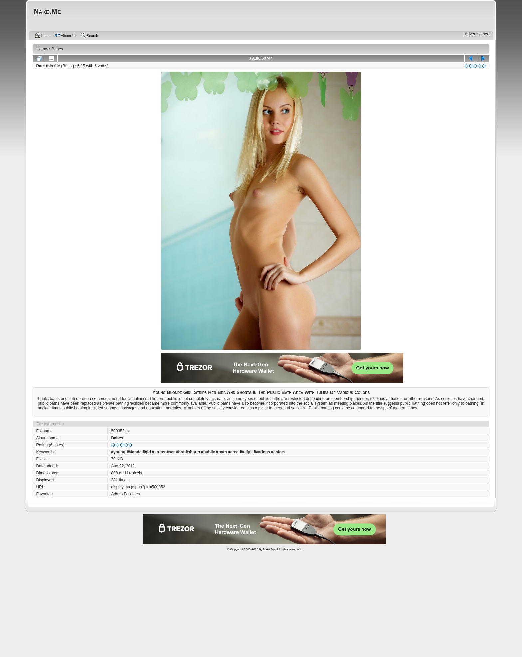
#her (170, 452)
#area (233, 452)
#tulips (246, 452)
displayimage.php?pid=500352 (138, 487)
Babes (117, 438)
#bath (221, 452)
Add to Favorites (125, 494)
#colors (278, 452)
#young (118, 452)
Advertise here (478, 34)
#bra (180, 452)
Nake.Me (269, 549)
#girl (147, 452)
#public (208, 452)
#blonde (133, 452)
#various (262, 452)
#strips (158, 452)
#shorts (193, 452)
